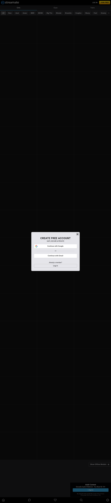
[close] (77, 234)
